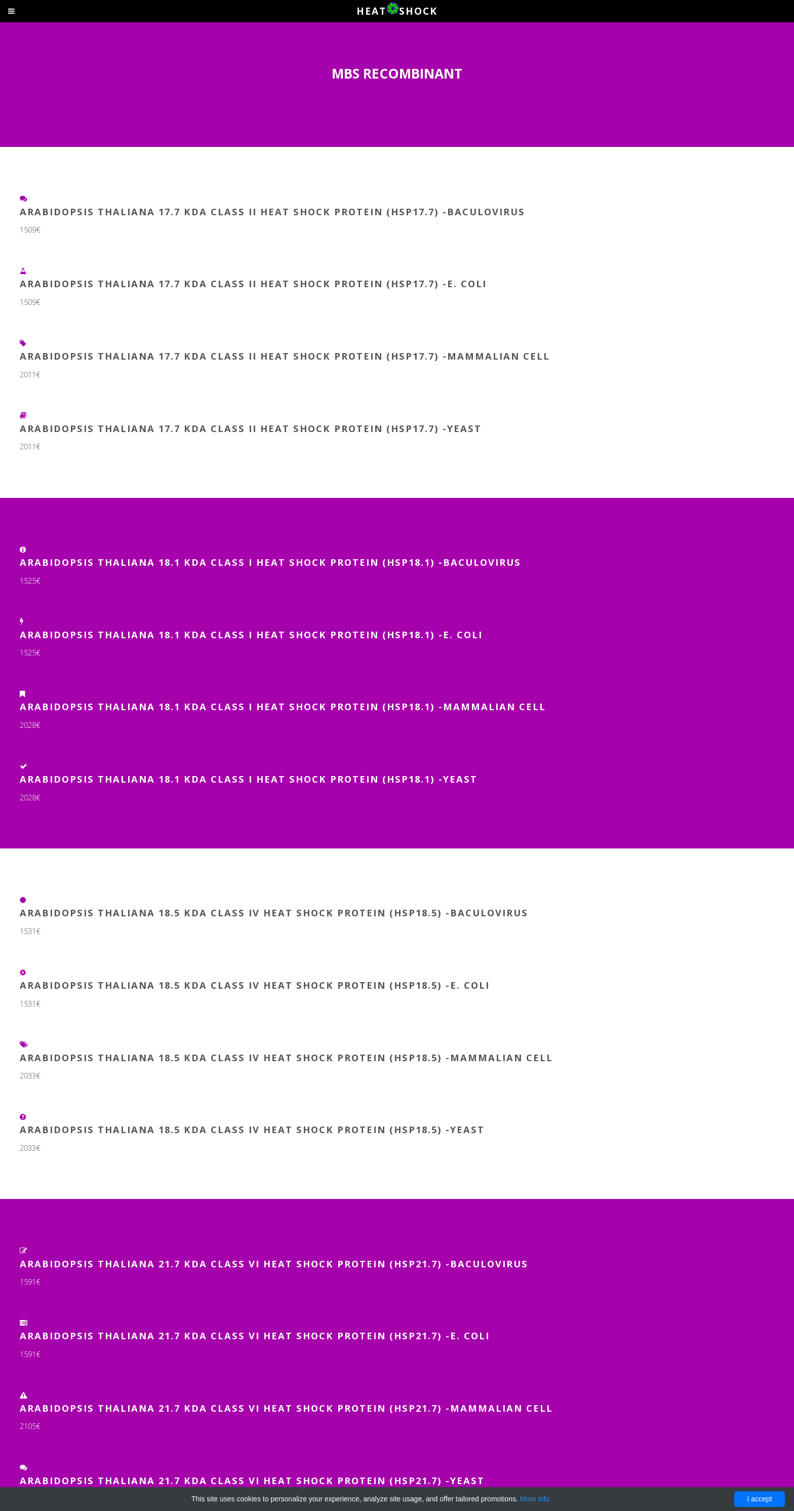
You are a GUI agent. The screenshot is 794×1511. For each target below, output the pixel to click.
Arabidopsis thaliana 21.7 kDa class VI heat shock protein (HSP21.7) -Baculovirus (274, 1263)
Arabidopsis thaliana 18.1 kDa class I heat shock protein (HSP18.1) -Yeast (249, 778)
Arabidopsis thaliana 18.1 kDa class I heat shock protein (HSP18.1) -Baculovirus (270, 562)
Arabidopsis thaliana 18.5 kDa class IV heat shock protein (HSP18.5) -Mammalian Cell (286, 1057)
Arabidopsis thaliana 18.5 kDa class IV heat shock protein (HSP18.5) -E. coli (255, 985)
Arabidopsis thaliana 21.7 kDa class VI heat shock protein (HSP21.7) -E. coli (255, 1335)
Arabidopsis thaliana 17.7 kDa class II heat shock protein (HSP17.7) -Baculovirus (272, 211)
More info (534, 1499)
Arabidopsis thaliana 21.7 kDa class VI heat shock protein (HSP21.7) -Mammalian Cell (286, 1408)
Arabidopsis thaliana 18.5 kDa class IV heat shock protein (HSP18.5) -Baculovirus (274, 912)
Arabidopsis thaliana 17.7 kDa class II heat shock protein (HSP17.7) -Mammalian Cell (285, 356)
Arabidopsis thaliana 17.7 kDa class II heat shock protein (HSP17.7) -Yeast (251, 428)
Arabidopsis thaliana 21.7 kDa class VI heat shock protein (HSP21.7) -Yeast (252, 1480)
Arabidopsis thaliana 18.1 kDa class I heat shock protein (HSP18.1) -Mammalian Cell (283, 706)
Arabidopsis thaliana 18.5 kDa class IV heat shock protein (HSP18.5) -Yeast (252, 1129)
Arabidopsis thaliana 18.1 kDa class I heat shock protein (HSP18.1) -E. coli (251, 634)
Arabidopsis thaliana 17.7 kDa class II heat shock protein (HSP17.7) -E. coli (253, 283)
